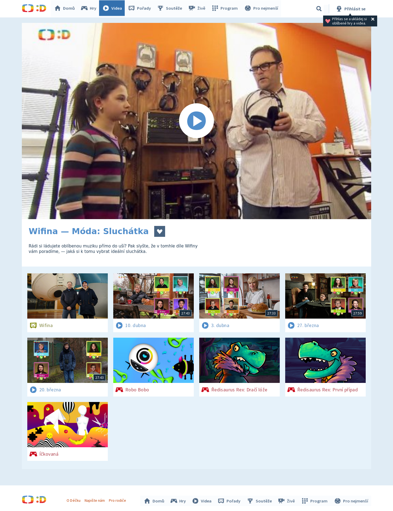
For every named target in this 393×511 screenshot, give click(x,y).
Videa (113, 9)
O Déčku (74, 499)
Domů (65, 9)
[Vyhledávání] (319, 8)
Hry (90, 9)
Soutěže (171, 9)
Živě (198, 9)
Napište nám (95, 499)
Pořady (141, 9)
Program (225, 9)
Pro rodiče (118, 499)
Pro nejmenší (261, 9)
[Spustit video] (196, 121)
